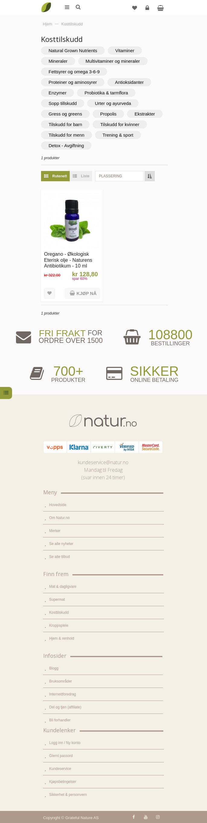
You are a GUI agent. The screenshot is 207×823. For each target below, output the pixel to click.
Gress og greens (65, 113)
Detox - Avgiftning (66, 145)
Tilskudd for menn (66, 135)
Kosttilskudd (59, 612)
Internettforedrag (62, 694)
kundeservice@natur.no (103, 462)
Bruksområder (60, 681)
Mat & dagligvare (62, 586)
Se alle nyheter (61, 544)
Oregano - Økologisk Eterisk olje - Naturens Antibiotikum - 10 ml (68, 259)
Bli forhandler (60, 720)
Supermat (57, 599)
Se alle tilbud (59, 557)
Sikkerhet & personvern (68, 795)
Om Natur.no (59, 518)
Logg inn (148, 10)
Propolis (108, 113)
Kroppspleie (58, 625)
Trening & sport (118, 135)
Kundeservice (60, 769)
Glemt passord (61, 756)
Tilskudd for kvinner (119, 124)
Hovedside (57, 505)
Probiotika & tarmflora (106, 92)
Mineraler (58, 61)
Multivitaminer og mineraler (113, 61)
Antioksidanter (129, 82)
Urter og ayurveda (113, 103)
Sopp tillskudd (63, 103)
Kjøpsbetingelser (62, 782)
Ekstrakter (145, 113)
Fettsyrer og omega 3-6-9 (74, 71)
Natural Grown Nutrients (73, 50)
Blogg (54, 668)
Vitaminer (124, 50)
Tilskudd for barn (65, 124)
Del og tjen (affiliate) (65, 707)
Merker (54, 531)
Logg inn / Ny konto (64, 743)
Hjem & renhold (61, 638)
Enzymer (57, 92)
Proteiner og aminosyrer (73, 82)
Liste (79, 176)
